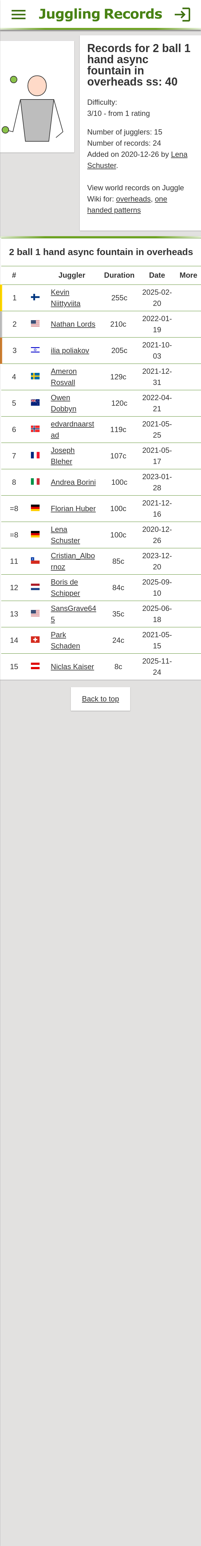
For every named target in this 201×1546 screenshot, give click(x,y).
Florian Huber (73, 508)
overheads (133, 199)
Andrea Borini (73, 482)
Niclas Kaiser (72, 666)
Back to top (100, 699)
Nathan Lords (73, 324)
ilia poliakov (70, 350)
